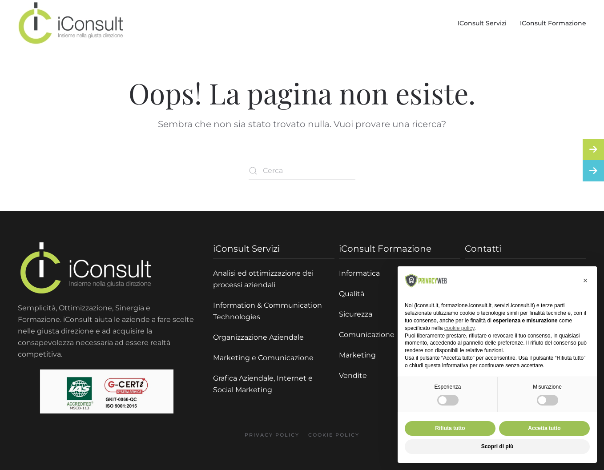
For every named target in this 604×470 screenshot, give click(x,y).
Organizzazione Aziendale (258, 337)
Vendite (353, 375)
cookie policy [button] (459, 328)
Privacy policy (272, 439)
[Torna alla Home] (71, 23)
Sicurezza (355, 314)
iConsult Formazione (553, 23)
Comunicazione (367, 334)
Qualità (351, 293)
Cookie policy (333, 439)
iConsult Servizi (482, 23)
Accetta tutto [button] (544, 428)
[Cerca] (302, 171)
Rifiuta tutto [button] (450, 428)
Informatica (359, 273)
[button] (585, 280)
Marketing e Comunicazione (263, 358)
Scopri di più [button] (497, 446)
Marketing (357, 355)
